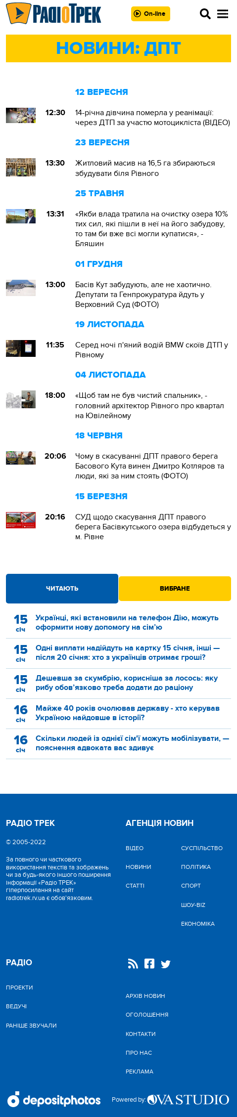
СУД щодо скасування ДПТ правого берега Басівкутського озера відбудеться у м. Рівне (153, 527)
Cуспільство (202, 848)
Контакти (140, 1034)
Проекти (19, 987)
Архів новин (145, 995)
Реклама (139, 1071)
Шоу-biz (193, 905)
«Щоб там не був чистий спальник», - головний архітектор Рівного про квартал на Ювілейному (149, 405)
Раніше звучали (31, 1025)
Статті (135, 885)
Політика (196, 866)
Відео (134, 848)
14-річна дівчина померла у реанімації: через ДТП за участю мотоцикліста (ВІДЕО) (152, 118)
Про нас (139, 1052)
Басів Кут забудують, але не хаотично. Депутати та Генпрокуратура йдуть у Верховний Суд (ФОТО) (143, 294)
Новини (138, 866)
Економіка (198, 923)
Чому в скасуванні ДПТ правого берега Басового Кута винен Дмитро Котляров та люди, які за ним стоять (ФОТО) (149, 466)
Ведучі (16, 1006)
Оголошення (147, 1014)
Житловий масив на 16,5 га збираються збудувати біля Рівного (145, 168)
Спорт (191, 885)
